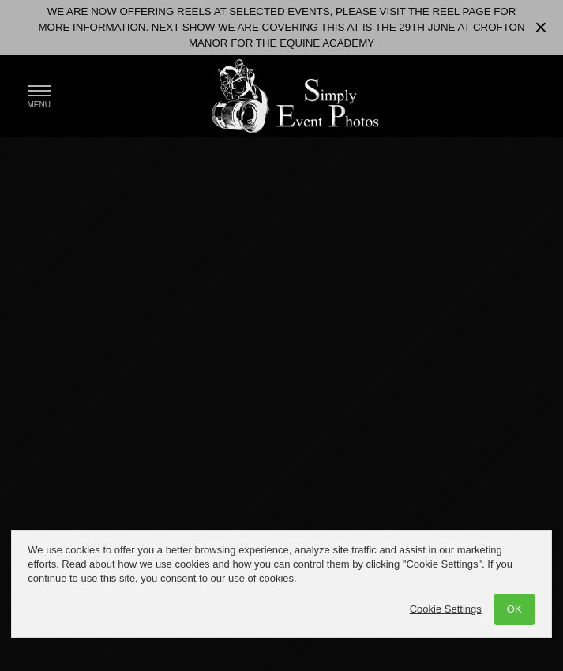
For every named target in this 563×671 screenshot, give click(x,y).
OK (514, 609)
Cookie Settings (446, 609)
